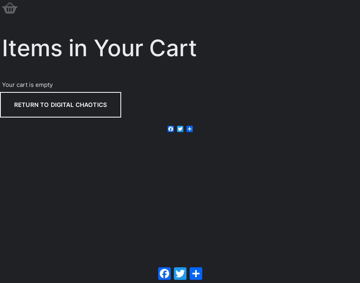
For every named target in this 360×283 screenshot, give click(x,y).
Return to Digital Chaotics (60, 104)
